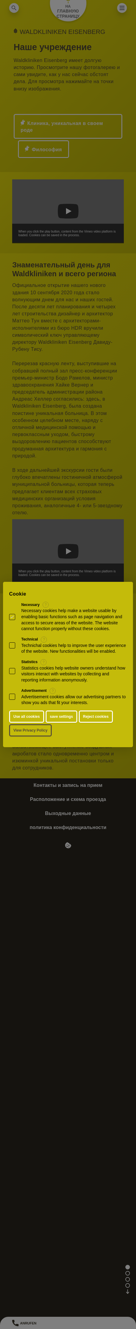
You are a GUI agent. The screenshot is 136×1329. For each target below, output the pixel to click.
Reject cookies (96, 716)
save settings (61, 716)
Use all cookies (26, 716)
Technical (29, 639)
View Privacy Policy (30, 730)
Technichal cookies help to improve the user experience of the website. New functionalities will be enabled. (73, 648)
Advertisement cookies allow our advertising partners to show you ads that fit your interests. (73, 699)
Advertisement (34, 690)
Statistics (29, 662)
